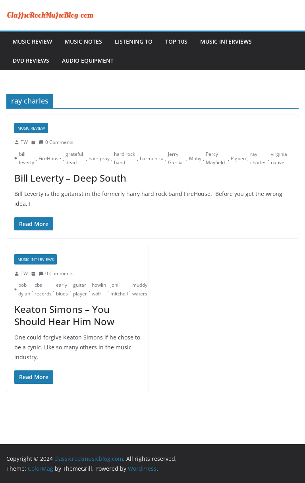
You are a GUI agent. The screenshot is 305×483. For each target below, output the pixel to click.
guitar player (80, 289)
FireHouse (50, 158)
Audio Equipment (88, 60)
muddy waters (139, 289)
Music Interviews (226, 41)
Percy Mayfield (215, 158)
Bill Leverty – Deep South (70, 177)
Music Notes (83, 41)
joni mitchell (119, 289)
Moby (195, 158)
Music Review (32, 41)
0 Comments (56, 142)
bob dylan (24, 289)
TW (24, 142)
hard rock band (124, 158)
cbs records (43, 289)
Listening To (133, 41)
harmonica (152, 158)
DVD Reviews (31, 60)
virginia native (279, 158)
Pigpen (238, 158)
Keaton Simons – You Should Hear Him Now (64, 315)
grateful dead (74, 158)
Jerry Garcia (175, 158)
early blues (62, 289)
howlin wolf (99, 289)
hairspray (99, 158)
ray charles (258, 158)
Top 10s (176, 41)
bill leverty (26, 158)
